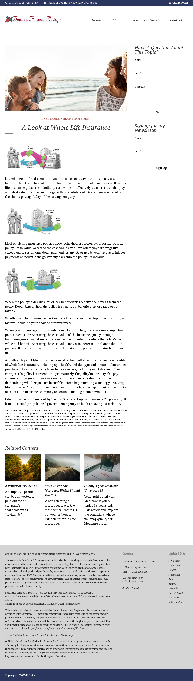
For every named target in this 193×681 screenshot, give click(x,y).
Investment (175, 565)
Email (138, 73)
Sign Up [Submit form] (161, 168)
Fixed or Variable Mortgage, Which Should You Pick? (62, 490)
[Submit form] (161, 112)
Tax (171, 579)
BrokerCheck (87, 554)
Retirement (175, 560)
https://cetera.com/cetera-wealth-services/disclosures (58, 628)
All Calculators (177, 602)
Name (138, 59)
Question (140, 86)
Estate (172, 570)
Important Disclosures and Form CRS (27, 635)
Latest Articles (177, 593)
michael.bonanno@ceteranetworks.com (73, 2)
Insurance (174, 574)
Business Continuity (61, 635)
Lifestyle (173, 588)
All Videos (174, 597)
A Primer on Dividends (21, 486)
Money (172, 583)
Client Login (180, 2)
